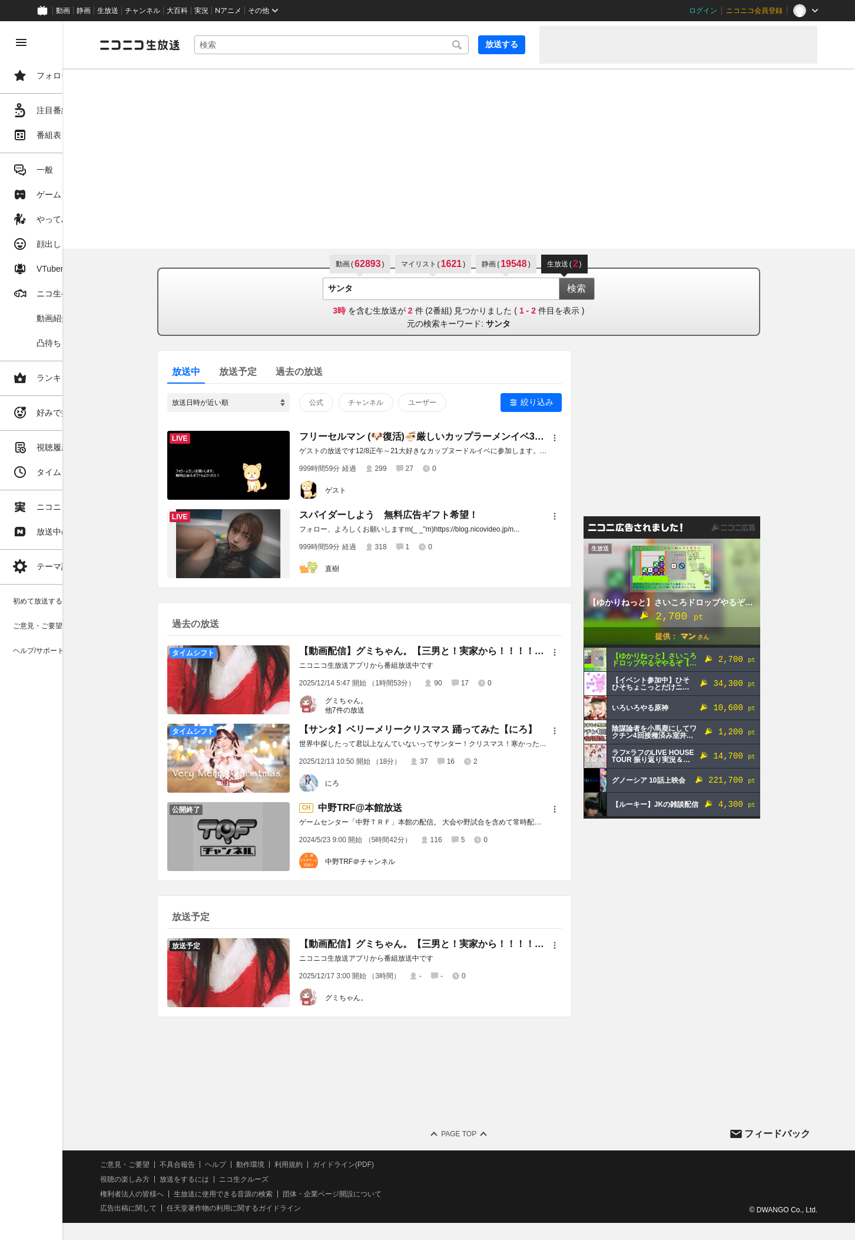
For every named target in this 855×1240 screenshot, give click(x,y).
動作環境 (320, 1164)
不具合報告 (246, 1164)
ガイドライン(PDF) (412, 1164)
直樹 (367, 569)
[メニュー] (589, 438)
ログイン (703, 10)
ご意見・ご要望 (194, 1164)
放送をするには (254, 1179)
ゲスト (370, 490)
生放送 (107, 10)
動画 (63, 10)
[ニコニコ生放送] (210, 44)
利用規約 (358, 1164)
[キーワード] (366, 44)
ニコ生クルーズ (313, 1179)
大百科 (177, 10)
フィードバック (777, 1134)
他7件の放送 (379, 710)
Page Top (493, 1134)
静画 (84, 10)
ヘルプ (285, 1164)
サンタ (533, 323)
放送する (501, 44)
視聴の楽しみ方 (194, 1179)
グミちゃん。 (381, 701)
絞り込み (571, 402)
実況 (201, 10)
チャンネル (142, 10)
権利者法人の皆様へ (201, 1194)
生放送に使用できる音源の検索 (292, 1194)
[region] (66, 630)
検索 (611, 288)
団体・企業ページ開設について (401, 1194)
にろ (367, 783)
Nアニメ (228, 10)
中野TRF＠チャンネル (395, 862)
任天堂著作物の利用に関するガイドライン (303, 1208)
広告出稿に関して (198, 1208)
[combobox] (366, 44)
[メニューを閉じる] (21, 42)
